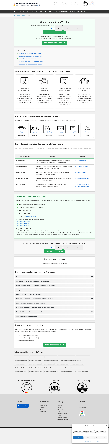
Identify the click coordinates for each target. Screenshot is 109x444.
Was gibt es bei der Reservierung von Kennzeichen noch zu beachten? (35, 305)
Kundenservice (22, 439)
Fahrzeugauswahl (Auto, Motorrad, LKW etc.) (30, 62)
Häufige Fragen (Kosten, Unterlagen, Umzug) (30, 71)
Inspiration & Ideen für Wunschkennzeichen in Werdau (31, 327)
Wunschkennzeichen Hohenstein (83, 372)
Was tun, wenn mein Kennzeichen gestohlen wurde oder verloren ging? (35, 323)
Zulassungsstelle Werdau (23, 232)
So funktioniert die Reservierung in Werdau (30, 60)
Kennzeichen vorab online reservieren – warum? (29, 292)
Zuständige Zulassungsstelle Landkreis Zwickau (31, 68)
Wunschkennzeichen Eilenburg (35, 376)
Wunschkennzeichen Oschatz (35, 380)
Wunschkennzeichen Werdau (20, 383)
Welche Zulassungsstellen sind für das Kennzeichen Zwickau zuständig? (36, 301)
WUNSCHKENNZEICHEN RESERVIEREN (25, 12)
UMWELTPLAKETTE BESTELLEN (54, 360)
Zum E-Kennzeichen (80, 168)
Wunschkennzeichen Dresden (77, 383)
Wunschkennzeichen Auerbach (62, 380)
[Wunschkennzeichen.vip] (29, 4)
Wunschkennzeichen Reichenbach (81, 387)
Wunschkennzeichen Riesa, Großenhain (66, 372)
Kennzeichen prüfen (54, 266)
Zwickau (23, 15)
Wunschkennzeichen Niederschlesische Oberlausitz (71, 376)
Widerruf (42, 441)
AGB (41, 443)
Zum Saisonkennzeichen (81, 174)
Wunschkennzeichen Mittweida (35, 383)
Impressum (98, 441)
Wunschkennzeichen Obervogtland (22, 372)
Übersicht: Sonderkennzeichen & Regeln (29, 65)
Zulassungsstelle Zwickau (23, 234)
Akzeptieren (78, 438)
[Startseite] (14, 15)
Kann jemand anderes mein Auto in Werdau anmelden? (31, 318)
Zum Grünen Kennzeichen (82, 186)
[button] (106, 426)
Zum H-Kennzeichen (80, 180)
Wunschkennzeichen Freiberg (37, 372)
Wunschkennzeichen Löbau (50, 372)
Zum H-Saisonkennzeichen (82, 194)
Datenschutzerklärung (89, 441)
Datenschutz (43, 439)
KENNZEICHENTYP (61, 12)
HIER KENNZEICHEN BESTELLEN (54, 49)
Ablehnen (89, 438)
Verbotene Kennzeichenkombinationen (27, 332)
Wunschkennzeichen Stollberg (77, 380)
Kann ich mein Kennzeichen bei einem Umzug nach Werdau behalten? (35, 314)
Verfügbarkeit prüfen (54, 38)
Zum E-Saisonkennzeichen (82, 192)
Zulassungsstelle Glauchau (23, 230)
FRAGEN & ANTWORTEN (77, 12)
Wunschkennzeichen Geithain (66, 387)
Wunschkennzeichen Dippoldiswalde (51, 376)
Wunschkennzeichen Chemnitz (21, 387)
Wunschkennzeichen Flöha (48, 380)
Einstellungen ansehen (101, 438)
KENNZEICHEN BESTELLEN (47, 12)
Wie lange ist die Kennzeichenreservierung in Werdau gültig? (33, 296)
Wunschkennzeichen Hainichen (21, 376)
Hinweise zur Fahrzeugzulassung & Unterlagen (29, 309)
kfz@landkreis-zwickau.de (30, 224)
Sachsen (18, 15)
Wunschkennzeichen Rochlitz (20, 380)
